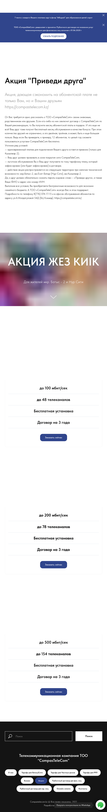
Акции (41, 781)
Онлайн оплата (63, 789)
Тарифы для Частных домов (63, 772)
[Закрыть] (103, 15)
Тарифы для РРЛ (90, 772)
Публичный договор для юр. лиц (34, 789)
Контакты (83, 789)
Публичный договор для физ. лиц (67, 781)
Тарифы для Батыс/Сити (32, 772)
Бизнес (27, 781)
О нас (10, 772)
